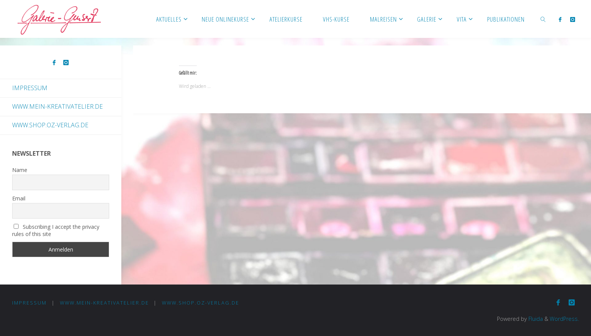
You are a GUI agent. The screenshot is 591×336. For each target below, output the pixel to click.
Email (18, 198)
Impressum (29, 88)
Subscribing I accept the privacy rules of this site (55, 230)
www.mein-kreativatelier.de (57, 106)
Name (19, 169)
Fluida (535, 318)
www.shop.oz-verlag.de (50, 125)
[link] (543, 19)
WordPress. (564, 318)
